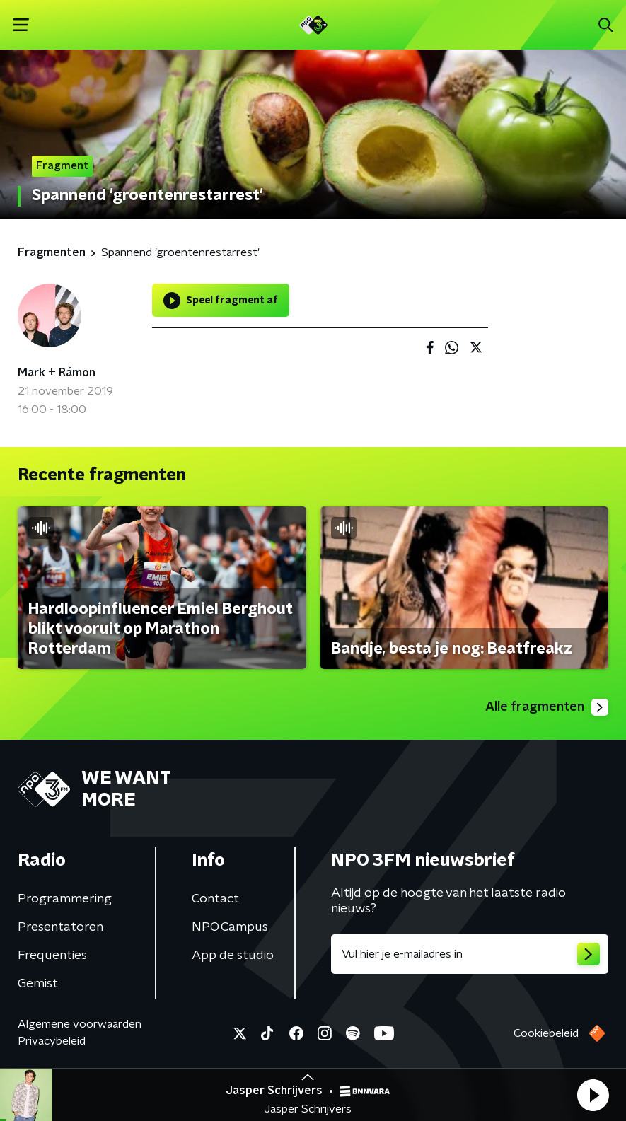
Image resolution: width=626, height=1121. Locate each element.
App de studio (233, 955)
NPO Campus (230, 927)
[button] (592, 1094)
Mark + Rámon (56, 372)
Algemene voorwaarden (79, 1024)
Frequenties (52, 955)
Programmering (65, 899)
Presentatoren (60, 927)
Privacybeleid (52, 1041)
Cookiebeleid (546, 1033)
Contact (215, 899)
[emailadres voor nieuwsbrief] (470, 954)
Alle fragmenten (546, 707)
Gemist (38, 983)
